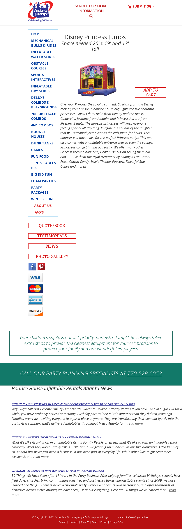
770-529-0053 (144, 373)
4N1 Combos (42, 125)
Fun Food (40, 156)
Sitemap (103, 522)
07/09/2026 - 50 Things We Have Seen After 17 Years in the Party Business (58, 470)
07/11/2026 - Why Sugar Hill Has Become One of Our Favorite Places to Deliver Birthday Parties (73, 404)
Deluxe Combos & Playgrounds (43, 102)
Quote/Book (52, 225)
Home (36, 34)
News (52, 246)
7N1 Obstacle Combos (43, 116)
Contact (62, 522)
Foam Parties (43, 181)
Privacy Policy (116, 522)
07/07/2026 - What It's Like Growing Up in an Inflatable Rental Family (56, 437)
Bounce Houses (38, 134)
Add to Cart (150, 92)
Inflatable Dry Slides (41, 88)
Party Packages (39, 190)
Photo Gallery (52, 256)
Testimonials (52, 236)
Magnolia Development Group (93, 517)
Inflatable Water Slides (43, 54)
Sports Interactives (43, 77)
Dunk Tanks (42, 143)
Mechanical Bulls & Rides (43, 43)
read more (135, 423)
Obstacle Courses (40, 65)
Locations (73, 522)
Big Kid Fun (41, 174)
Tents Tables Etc (43, 165)
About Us (43, 205)
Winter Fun (42, 199)
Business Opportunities (137, 517)
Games (37, 150)
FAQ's (39, 212)
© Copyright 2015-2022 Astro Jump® (50, 517)
